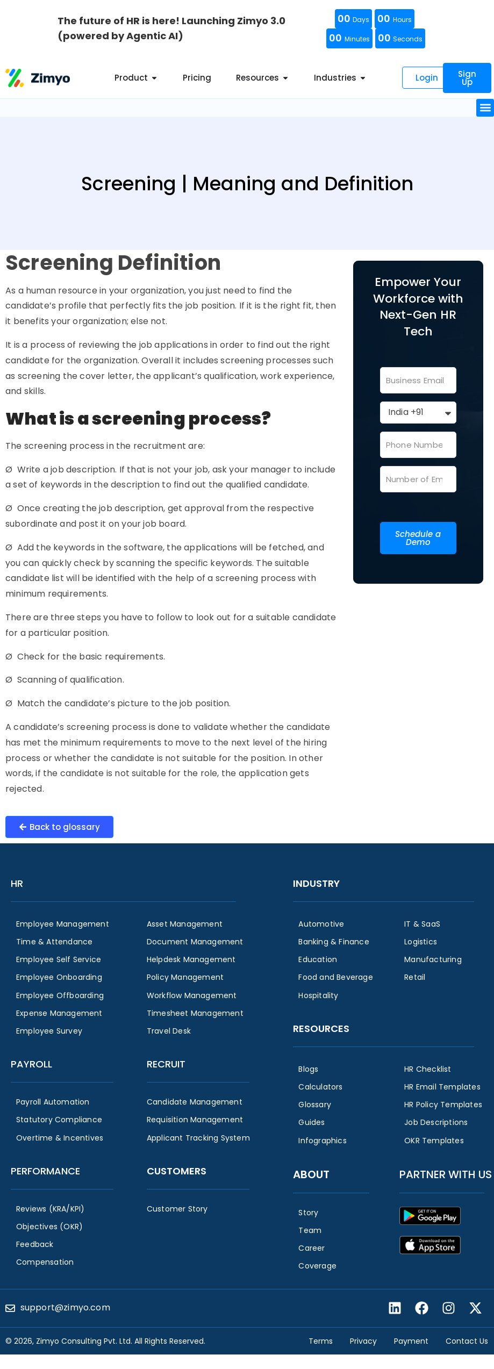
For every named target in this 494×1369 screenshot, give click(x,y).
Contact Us (467, 1341)
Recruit (166, 1064)
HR (17, 883)
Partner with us (445, 1174)
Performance (45, 1171)
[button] (485, 108)
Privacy (363, 1341)
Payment (411, 1341)
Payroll (31, 1064)
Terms (321, 1341)
